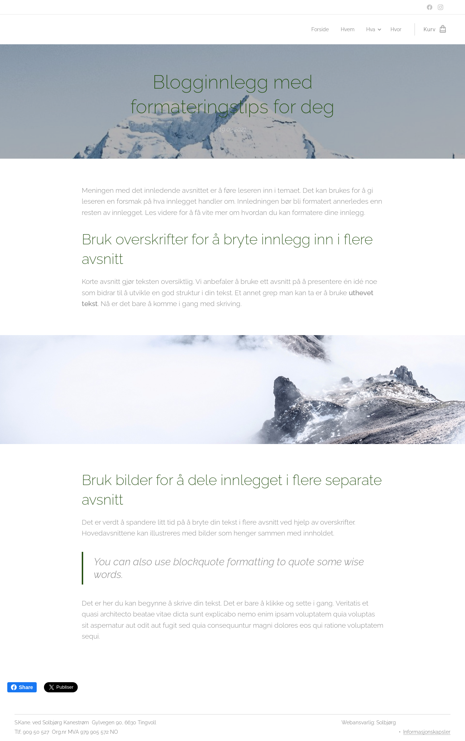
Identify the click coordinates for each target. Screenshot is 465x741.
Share (22, 687)
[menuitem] (319, 29)
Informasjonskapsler (426, 732)
